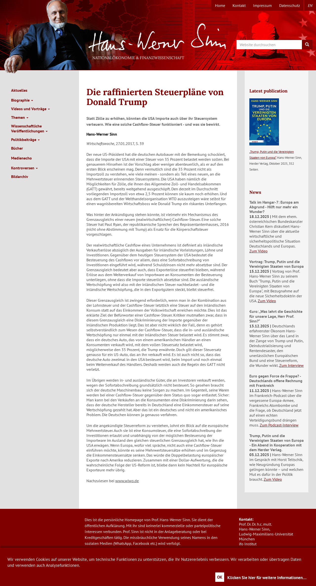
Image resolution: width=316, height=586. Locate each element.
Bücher (17, 148)
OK (219, 577)
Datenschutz (289, 5)
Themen (19, 117)
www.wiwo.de (127, 480)
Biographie (22, 100)
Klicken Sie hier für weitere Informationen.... (267, 577)
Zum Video (258, 251)
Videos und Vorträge (30, 108)
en (310, 5)
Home (220, 5)
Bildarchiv (19, 176)
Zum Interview (291, 365)
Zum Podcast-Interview (279, 425)
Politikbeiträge (25, 139)
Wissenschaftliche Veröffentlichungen (29, 128)
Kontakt (239, 5)
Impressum (262, 5)
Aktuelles (19, 90)
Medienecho (21, 158)
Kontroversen (24, 167)
